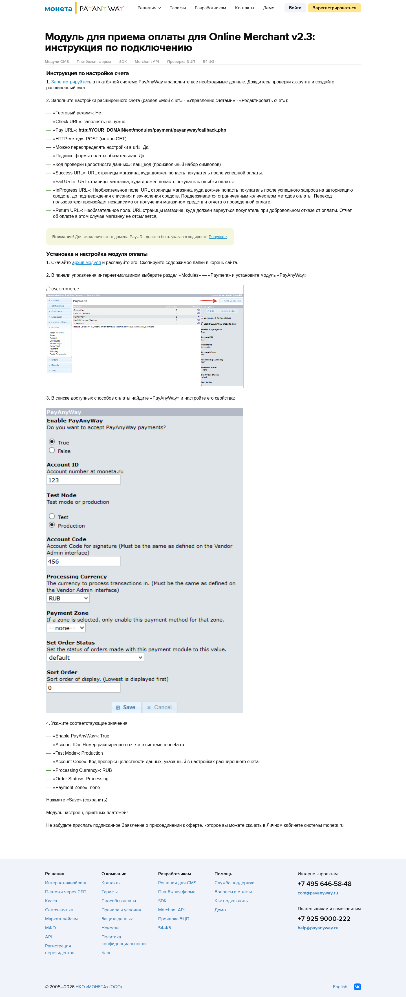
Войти (295, 8)
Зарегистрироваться (334, 8)
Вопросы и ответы (233, 892)
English (340, 987)
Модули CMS (57, 61)
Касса (51, 901)
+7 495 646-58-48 (325, 884)
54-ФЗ (208, 61)
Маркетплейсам (61, 919)
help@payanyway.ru (318, 928)
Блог (106, 953)
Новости (110, 928)
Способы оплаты (119, 901)
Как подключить (231, 901)
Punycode (218, 236)
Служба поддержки (235, 883)
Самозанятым (59, 910)
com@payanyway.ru (318, 893)
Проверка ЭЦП (181, 61)
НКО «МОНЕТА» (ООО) (99, 987)
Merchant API (147, 61)
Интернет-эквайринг (66, 883)
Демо (268, 8)
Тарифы (178, 8)
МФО (50, 928)
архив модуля (86, 262)
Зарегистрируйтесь (71, 81)
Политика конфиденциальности (124, 940)
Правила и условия (121, 910)
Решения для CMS (177, 883)
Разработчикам (210, 8)
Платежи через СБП (65, 892)
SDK (123, 61)
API (48, 937)
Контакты (244, 8)
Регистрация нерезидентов (59, 949)
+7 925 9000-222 (324, 919)
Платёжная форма (94, 61)
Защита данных (117, 919)
